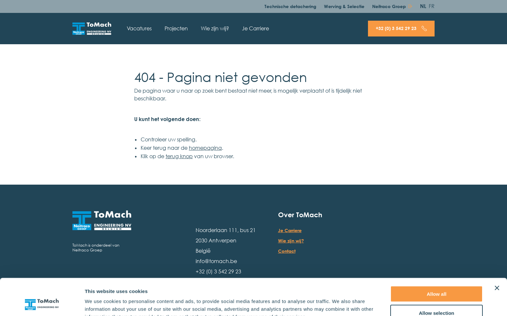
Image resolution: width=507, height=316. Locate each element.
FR (432, 6)
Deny (437, 297)
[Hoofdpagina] (91, 28)
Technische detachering (290, 6)
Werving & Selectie (344, 6)
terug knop (179, 156)
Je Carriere (255, 28)
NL (423, 6)
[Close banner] (497, 253)
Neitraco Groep (389, 6)
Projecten (176, 28)
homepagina (205, 148)
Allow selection (436, 278)
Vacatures (139, 28)
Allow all (437, 259)
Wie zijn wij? (215, 28)
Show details (339, 303)
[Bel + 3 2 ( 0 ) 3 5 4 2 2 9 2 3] (401, 28)
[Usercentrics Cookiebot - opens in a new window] (42, 303)
